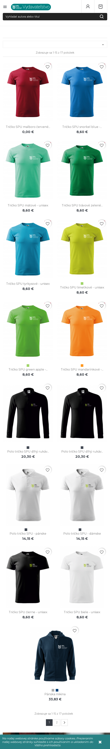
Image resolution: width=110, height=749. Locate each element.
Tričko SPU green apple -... (28, 369)
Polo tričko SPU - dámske (82, 533)
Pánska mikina (55, 694)
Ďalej (64, 722)
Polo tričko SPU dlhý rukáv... (28, 451)
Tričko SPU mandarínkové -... (82, 369)
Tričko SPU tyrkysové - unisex (28, 284)
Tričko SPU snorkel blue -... (82, 127)
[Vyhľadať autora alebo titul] (55, 16)
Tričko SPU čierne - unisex (28, 612)
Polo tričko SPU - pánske (28, 533)
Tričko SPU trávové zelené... (82, 205)
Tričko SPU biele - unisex (82, 612)
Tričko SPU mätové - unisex (28, 205)
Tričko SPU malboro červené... (28, 127)
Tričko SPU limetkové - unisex (82, 287)
